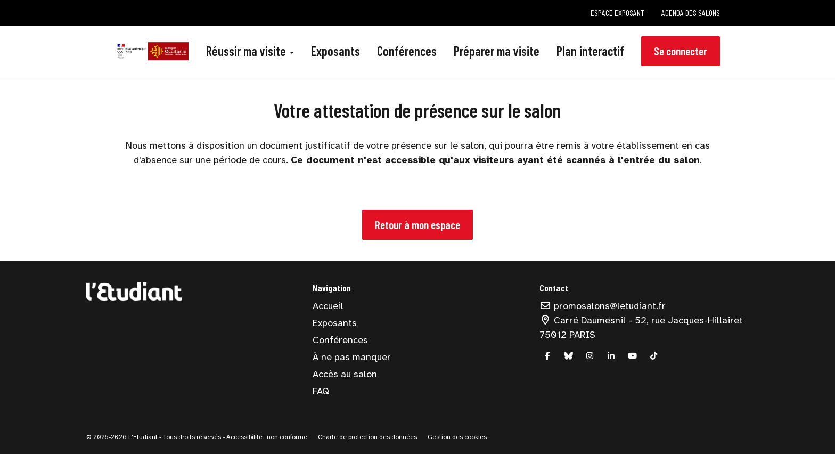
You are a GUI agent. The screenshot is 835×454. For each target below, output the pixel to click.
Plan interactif (590, 51)
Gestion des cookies (457, 437)
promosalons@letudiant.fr (602, 306)
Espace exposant (617, 12)
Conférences (407, 51)
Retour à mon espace (417, 224)
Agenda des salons (690, 12)
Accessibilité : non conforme (266, 437)
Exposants (335, 51)
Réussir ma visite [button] (250, 51)
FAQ (321, 391)
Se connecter (680, 51)
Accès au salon (345, 374)
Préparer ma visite (496, 51)
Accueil (328, 306)
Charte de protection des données (367, 437)
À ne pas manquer (352, 357)
